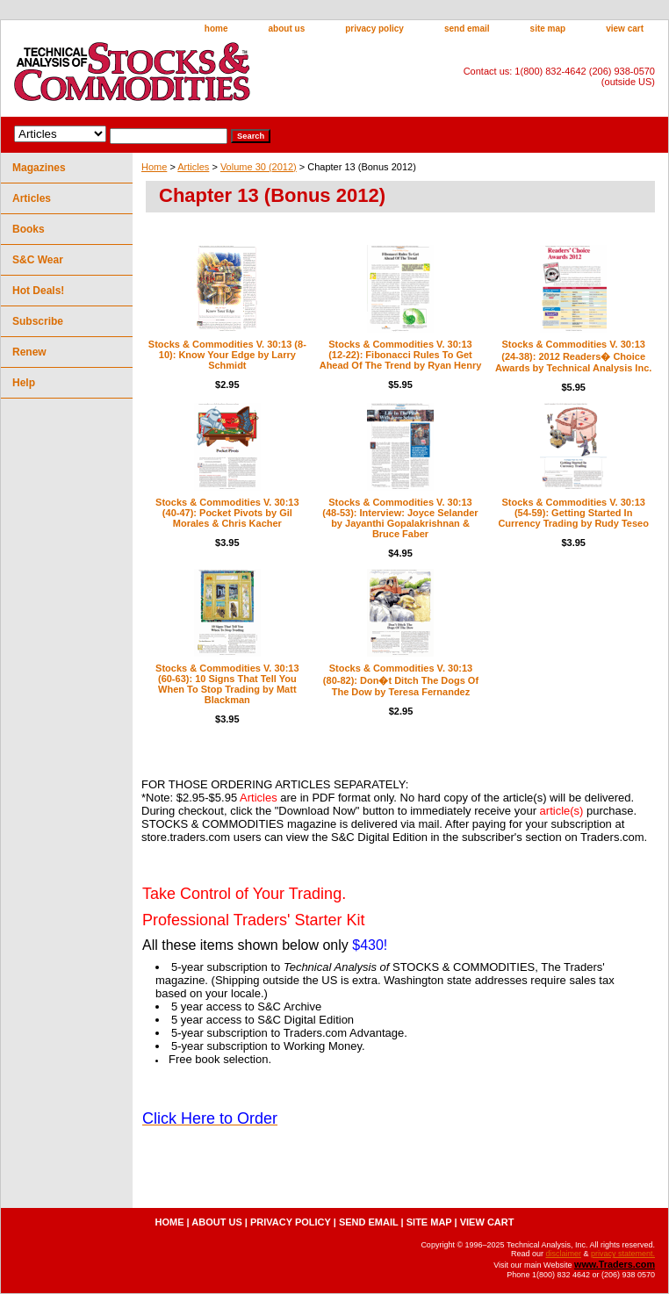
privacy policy (374, 28)
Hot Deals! (38, 290)
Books (28, 229)
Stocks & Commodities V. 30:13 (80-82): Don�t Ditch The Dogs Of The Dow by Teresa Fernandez (400, 680)
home (216, 28)
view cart (625, 28)
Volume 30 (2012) (258, 167)
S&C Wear (37, 260)
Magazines (39, 168)
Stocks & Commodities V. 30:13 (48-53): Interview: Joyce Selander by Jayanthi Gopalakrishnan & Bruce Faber (400, 518)
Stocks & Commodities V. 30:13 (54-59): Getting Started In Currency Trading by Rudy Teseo (573, 512)
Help (23, 383)
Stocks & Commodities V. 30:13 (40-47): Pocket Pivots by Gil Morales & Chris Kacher (227, 512)
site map (548, 28)
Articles (193, 167)
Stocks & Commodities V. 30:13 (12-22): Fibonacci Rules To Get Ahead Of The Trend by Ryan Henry (401, 354)
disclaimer (563, 1253)
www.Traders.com (614, 1264)
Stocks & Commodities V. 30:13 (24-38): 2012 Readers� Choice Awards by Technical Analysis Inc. (573, 356)
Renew (29, 352)
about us (287, 28)
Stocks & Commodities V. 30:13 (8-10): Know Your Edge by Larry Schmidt (227, 354)
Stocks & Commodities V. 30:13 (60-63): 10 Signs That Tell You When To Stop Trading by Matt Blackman (227, 684)
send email (467, 28)
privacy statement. (623, 1253)
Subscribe (37, 321)
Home (154, 167)
